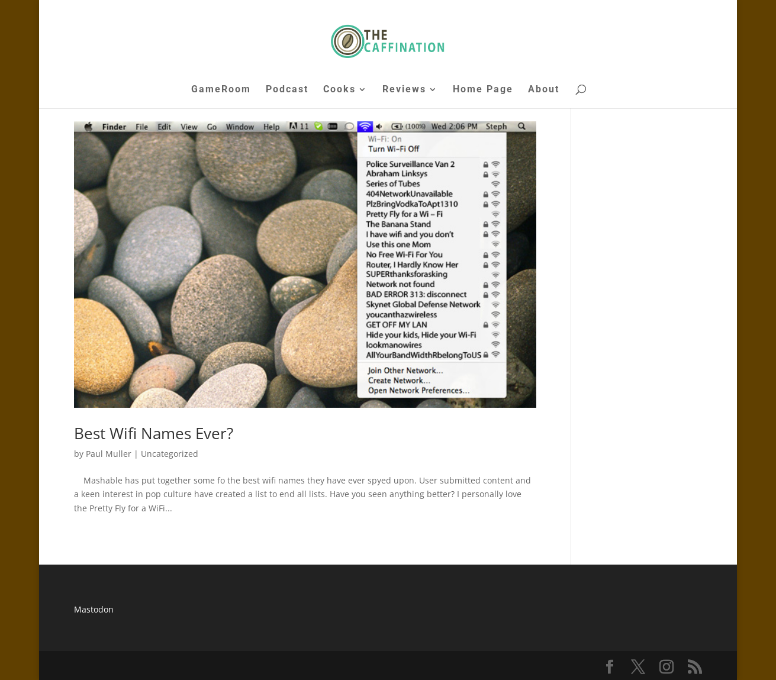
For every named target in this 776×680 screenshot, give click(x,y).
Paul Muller (108, 453)
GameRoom (221, 90)
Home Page (483, 90)
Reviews (404, 90)
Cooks (339, 90)
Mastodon (94, 609)
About (543, 90)
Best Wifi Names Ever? (153, 433)
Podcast (287, 90)
